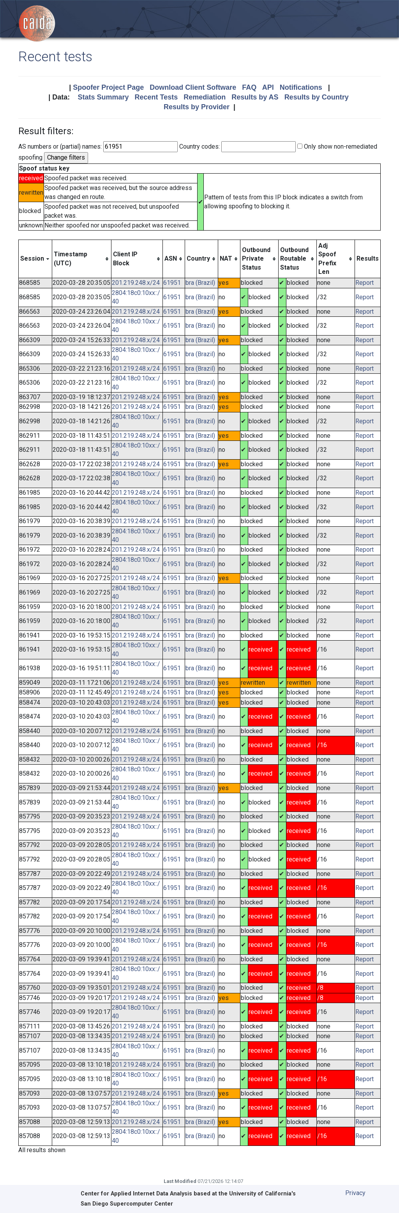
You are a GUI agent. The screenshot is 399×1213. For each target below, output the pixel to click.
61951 (172, 282)
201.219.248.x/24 (136, 282)
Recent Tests (156, 97)
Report (364, 282)
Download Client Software (193, 87)
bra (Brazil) (200, 282)
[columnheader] (35, 259)
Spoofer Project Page (108, 87)
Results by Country (316, 97)
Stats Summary (103, 97)
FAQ (249, 87)
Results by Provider (197, 107)
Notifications (301, 87)
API (268, 87)
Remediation (205, 97)
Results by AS (254, 97)
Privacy (355, 1193)
